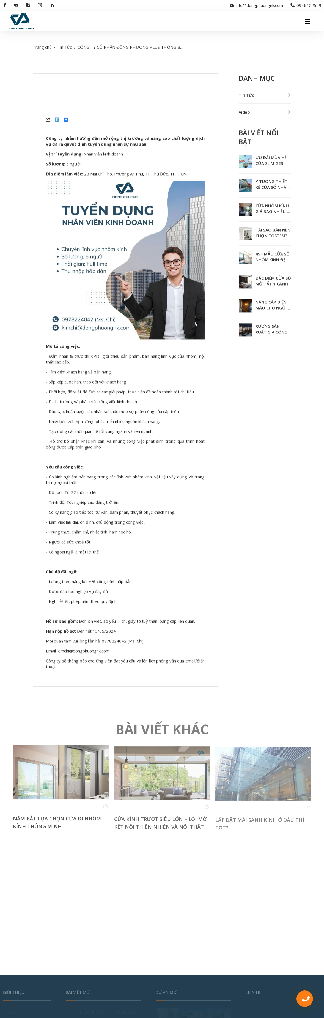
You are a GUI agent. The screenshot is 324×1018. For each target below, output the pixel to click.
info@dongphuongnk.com (256, 5)
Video (244, 113)
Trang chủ (42, 48)
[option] (60, 791)
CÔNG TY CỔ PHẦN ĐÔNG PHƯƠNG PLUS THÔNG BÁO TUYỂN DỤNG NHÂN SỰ (155, 48)
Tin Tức (64, 48)
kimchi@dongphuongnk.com (83, 652)
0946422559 (305, 5)
